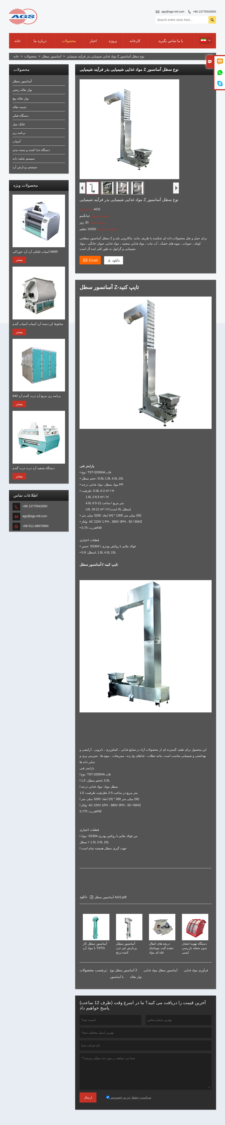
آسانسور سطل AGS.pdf (108, 897)
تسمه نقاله (19, 107)
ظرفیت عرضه (106, 229)
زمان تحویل (97, 222)
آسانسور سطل (51, 56)
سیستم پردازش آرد (25, 167)
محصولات (69, 41)
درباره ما (40, 41)
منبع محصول (99, 216)
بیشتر (19, 260)
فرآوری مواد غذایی (196, 970)
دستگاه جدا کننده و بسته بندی (31, 150)
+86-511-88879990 (35, 526)
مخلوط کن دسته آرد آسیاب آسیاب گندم (38, 324)
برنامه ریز (19, 133)
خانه (18, 41)
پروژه (113, 41)
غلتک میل (19, 124)
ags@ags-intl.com (172, 11)
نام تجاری (87, 209)
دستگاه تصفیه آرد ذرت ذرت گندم (33, 468)
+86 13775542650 (204, 11)
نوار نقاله (136, 977)
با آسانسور (117, 977)
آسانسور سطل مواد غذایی (160, 970)
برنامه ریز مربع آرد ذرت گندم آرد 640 (37, 396)
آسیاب (17, 141)
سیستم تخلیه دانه (24, 158)
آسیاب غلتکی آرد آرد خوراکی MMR (35, 251)
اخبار (93, 41)
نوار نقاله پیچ (21, 98)
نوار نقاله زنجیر (22, 90)
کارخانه (135, 41)
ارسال (88, 1097)
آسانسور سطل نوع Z (123, 970)
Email (90, 259)
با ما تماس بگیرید (170, 41)
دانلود (113, 260)
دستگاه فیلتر (21, 115)
